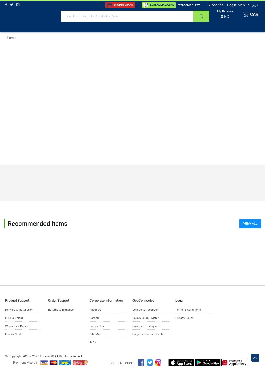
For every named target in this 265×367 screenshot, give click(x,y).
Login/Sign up (238, 5)
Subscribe (215, 5)
